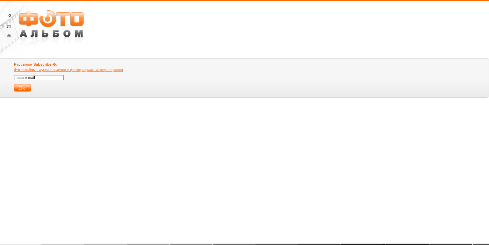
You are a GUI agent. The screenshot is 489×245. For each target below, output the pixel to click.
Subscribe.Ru (45, 64)
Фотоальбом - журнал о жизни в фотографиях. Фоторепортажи (68, 70)
